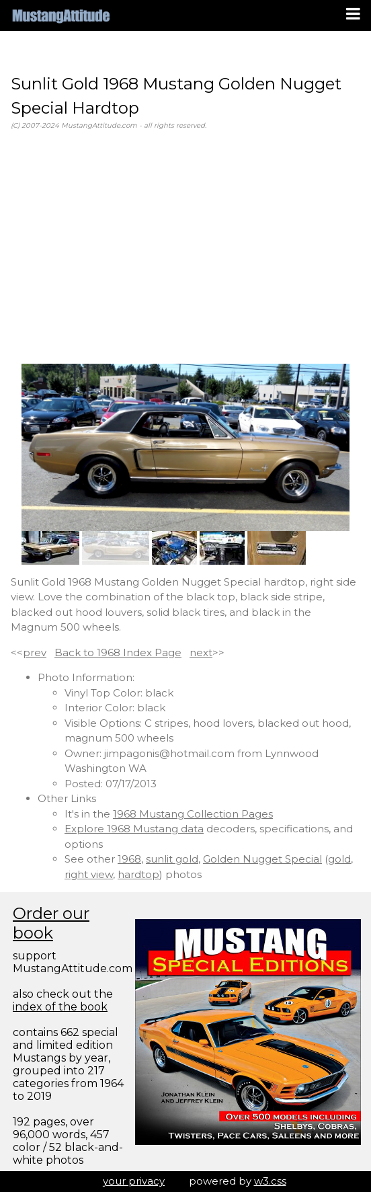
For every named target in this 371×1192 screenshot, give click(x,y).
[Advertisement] (185, 247)
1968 (129, 858)
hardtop (138, 874)
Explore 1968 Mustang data (134, 828)
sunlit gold (172, 858)
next (201, 652)
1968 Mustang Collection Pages (193, 813)
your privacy (134, 1181)
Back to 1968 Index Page (117, 652)
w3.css (270, 1181)
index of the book (60, 1006)
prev (34, 652)
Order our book (51, 923)
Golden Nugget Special (262, 858)
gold (339, 858)
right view (89, 874)
